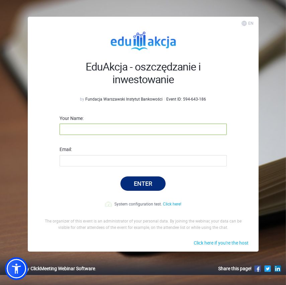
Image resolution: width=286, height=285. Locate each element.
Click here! (172, 203)
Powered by (50, 268)
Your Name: (72, 118)
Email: (66, 149)
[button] (16, 268)
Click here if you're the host (221, 243)
